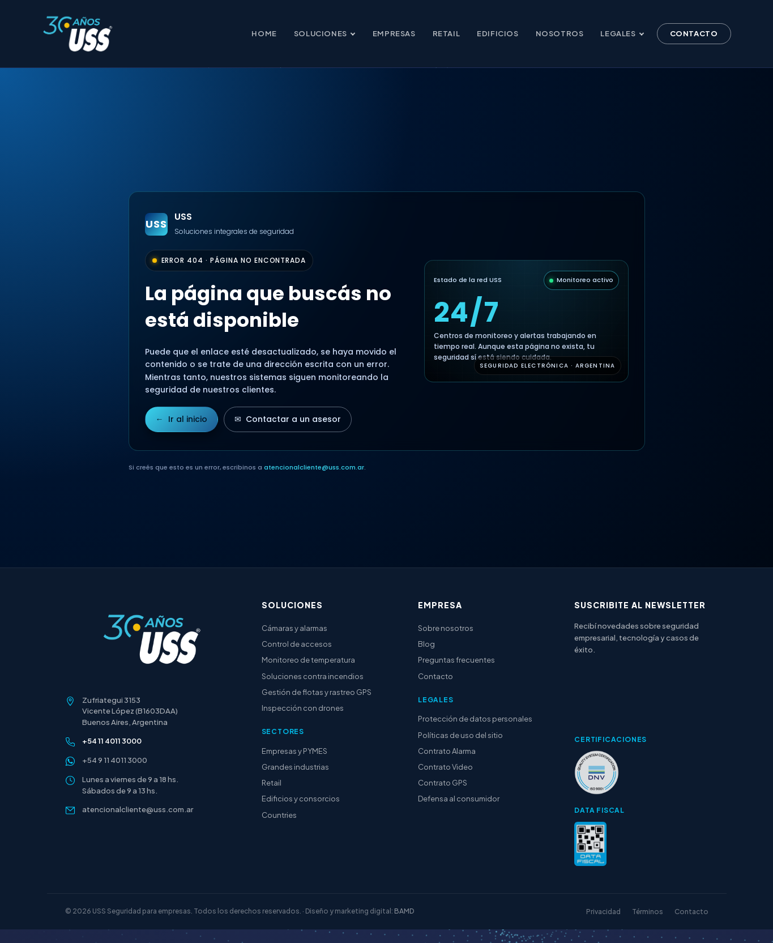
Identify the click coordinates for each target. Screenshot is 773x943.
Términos (647, 911)
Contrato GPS (442, 782)
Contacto (694, 34)
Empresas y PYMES (294, 751)
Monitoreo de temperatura (308, 659)
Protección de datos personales (475, 718)
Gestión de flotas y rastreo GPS (316, 692)
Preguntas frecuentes (456, 659)
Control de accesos (297, 643)
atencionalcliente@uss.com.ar (314, 467)
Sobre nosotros (445, 628)
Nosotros (560, 34)
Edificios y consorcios (301, 798)
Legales (622, 34)
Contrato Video (445, 766)
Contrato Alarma (447, 751)
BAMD (404, 911)
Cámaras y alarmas (294, 628)
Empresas (394, 34)
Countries (279, 815)
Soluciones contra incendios (313, 676)
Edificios (497, 34)
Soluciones (325, 34)
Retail (446, 34)
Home (263, 34)
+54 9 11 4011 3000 (114, 760)
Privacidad (603, 911)
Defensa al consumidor (458, 798)
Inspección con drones (303, 707)
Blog (426, 643)
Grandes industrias (295, 766)
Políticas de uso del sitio (460, 735)
